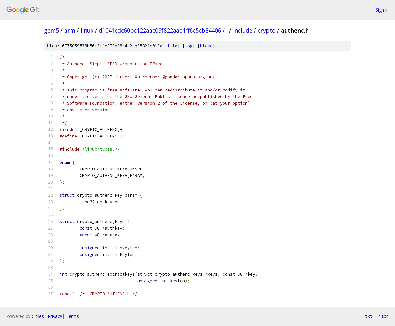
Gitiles (38, 316)
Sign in (382, 10)
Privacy (55, 316)
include (242, 30)
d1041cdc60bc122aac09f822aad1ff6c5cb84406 (160, 30)
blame (206, 46)
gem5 (51, 30)
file (172, 46)
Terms (72, 316)
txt (368, 316)
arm (69, 30)
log (188, 46)
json (384, 316)
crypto (267, 30)
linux (87, 30)
